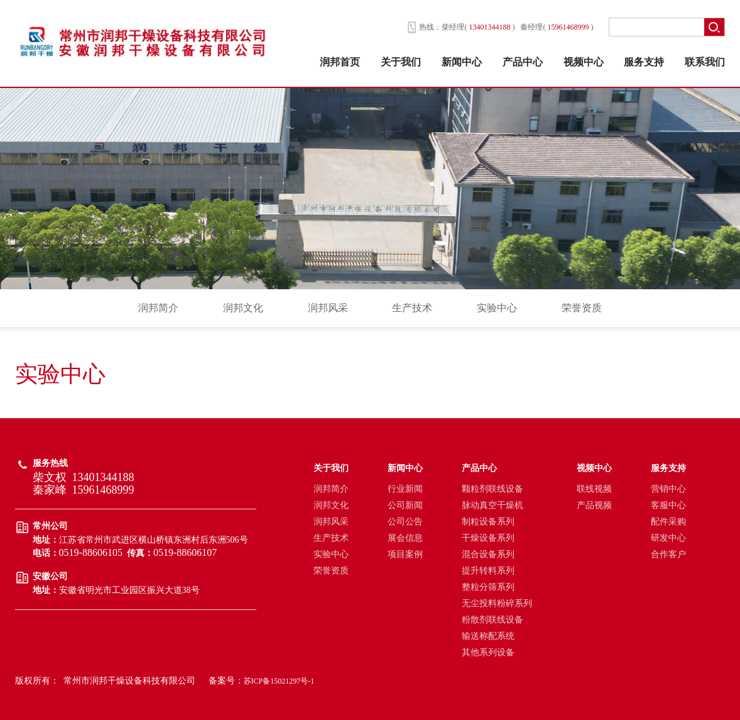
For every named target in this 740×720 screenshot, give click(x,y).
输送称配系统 (488, 636)
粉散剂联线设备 (492, 619)
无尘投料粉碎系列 (497, 603)
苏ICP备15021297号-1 (279, 681)
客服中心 (668, 505)
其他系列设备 (488, 652)
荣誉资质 (582, 307)
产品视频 (594, 505)
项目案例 (405, 554)
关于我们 (401, 62)
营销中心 (668, 489)
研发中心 (668, 538)
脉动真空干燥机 (492, 505)
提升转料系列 (488, 570)
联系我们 (705, 62)
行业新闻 (405, 489)
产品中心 (523, 62)
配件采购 (668, 521)
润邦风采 (328, 307)
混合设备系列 (488, 554)
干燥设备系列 (488, 538)
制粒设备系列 (488, 521)
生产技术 (412, 307)
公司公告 (405, 521)
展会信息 (405, 538)
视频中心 (583, 62)
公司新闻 (405, 505)
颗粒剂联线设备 (492, 489)
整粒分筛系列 (488, 587)
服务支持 (644, 62)
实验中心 (497, 307)
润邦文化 (243, 307)
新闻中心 (462, 62)
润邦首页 (340, 62)
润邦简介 (158, 307)
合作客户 (668, 554)
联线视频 (594, 489)
